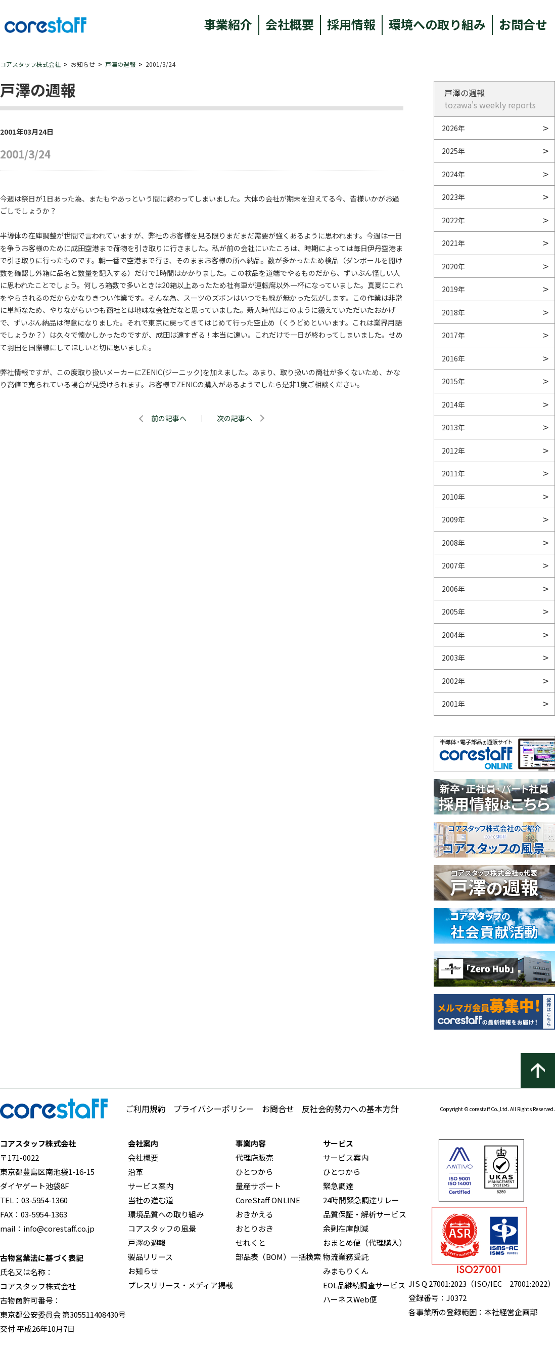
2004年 (453, 635)
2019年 (453, 289)
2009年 (453, 519)
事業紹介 (228, 24)
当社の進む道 (150, 1200)
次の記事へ (234, 418)
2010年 (453, 497)
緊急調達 (338, 1185)
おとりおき (254, 1228)
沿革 (135, 1171)
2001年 (453, 704)
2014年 (453, 404)
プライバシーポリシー (213, 1109)
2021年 (453, 243)
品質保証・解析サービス (364, 1214)
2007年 (453, 565)
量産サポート (258, 1185)
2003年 (453, 657)
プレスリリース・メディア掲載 (180, 1285)
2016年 (453, 358)
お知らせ (143, 1271)
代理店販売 (254, 1157)
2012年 (453, 450)
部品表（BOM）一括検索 (278, 1256)
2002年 (453, 681)
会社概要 (289, 24)
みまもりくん (345, 1271)
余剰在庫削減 (345, 1228)
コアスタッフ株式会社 (30, 64)
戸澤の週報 (120, 64)
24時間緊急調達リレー (361, 1200)
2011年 (453, 473)
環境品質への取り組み (166, 1214)
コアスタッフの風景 (162, 1228)
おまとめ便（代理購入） (364, 1242)
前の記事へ (169, 418)
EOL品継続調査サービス (364, 1285)
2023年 (453, 197)
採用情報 (351, 24)
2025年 (453, 151)
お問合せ (523, 24)
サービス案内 (150, 1185)
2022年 (453, 220)
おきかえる (254, 1214)
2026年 (453, 128)
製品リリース (150, 1256)
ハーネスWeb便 (350, 1299)
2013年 (453, 427)
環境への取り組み (437, 24)
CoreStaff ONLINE (268, 1200)
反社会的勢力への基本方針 (350, 1109)
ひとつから (254, 1171)
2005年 (453, 611)
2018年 (453, 312)
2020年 (453, 266)
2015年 (453, 381)
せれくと (251, 1242)
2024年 (453, 174)
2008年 (453, 543)
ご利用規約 (145, 1109)
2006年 (453, 589)
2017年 (453, 335)
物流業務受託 (345, 1256)
